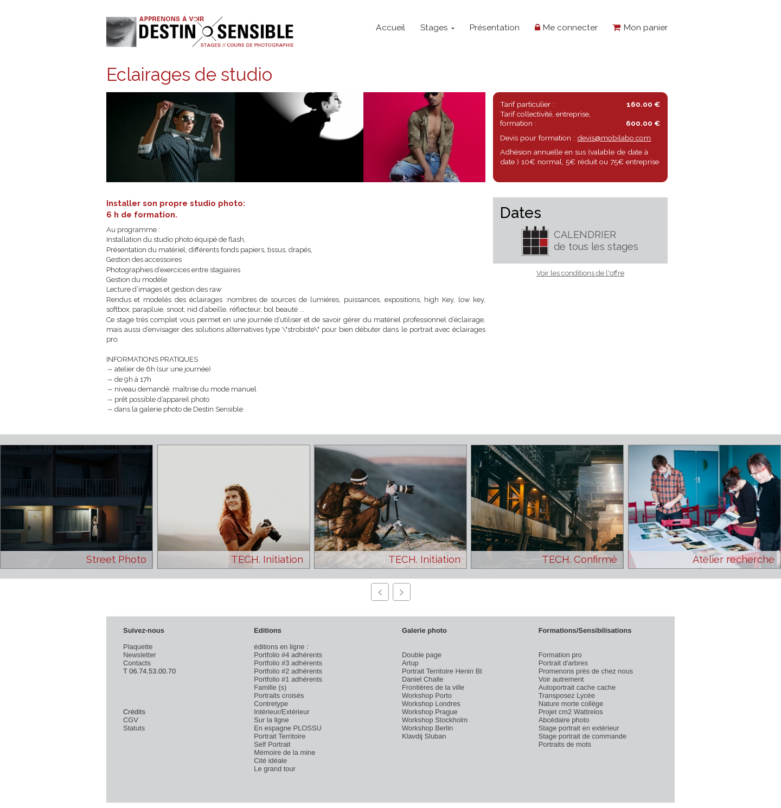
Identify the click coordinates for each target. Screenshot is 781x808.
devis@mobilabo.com (614, 137)
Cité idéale (270, 760)
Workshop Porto (427, 695)
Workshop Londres (431, 704)
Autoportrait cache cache (577, 687)
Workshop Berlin (427, 728)
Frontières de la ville (433, 687)
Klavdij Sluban (424, 736)
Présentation (494, 27)
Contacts (137, 663)
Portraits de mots (565, 744)
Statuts (134, 728)
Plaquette (137, 647)
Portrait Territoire (279, 736)
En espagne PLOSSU (288, 728)
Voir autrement (561, 679)
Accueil (390, 27)
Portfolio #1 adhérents (288, 679)
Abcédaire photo (564, 720)
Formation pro (560, 655)
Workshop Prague (430, 712)
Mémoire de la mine (284, 752)
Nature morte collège (571, 704)
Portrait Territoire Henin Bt (442, 671)
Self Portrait (272, 744)
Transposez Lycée (567, 695)
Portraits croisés (279, 695)
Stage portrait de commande (582, 736)
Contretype (271, 704)
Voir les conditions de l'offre (580, 273)
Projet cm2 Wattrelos (571, 712)
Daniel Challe (423, 679)
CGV (130, 720)
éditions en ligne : (281, 647)
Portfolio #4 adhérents (288, 655)
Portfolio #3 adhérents (288, 663)
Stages (437, 27)
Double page (421, 655)
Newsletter (139, 655)
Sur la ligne (271, 720)
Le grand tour (275, 769)
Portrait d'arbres (563, 663)
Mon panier (640, 27)
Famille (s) (270, 687)
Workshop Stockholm (435, 720)
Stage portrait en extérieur (579, 728)
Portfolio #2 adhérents (288, 671)
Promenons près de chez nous (586, 671)
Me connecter (566, 27)
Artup (410, 663)
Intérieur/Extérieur (281, 712)
